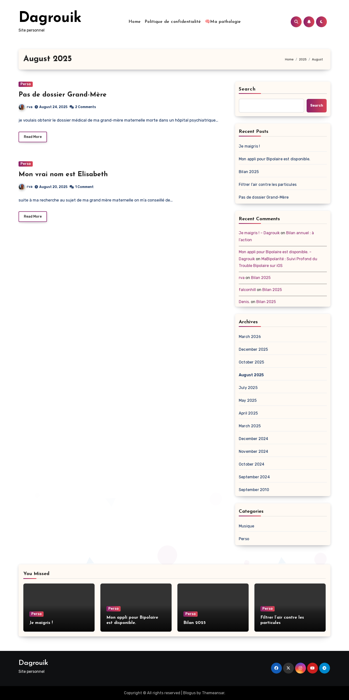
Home (135, 21)
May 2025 (248, 400)
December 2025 (253, 349)
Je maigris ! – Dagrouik (259, 233)
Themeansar (213, 693)
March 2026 (250, 336)
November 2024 (253, 451)
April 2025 (248, 413)
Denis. (244, 301)
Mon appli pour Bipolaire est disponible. (274, 159)
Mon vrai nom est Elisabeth (63, 174)
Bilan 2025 (249, 171)
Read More (33, 137)
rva (25, 107)
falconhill (247, 289)
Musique (246, 526)
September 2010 (254, 489)
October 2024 (251, 464)
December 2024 (253, 438)
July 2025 (248, 387)
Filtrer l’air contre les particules (268, 184)
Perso (25, 84)
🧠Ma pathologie (223, 21)
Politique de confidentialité (173, 21)
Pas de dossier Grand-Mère (63, 94)
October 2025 (251, 362)
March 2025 (250, 426)
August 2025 (251, 375)
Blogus (189, 693)
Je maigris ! (249, 146)
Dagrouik (50, 18)
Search (247, 89)
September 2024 (254, 477)
